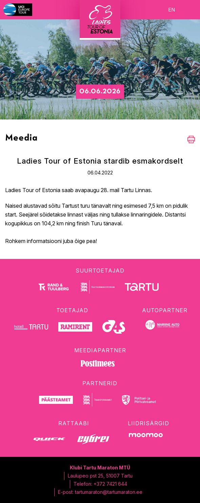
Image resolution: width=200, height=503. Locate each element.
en (171, 9)
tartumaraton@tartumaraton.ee (108, 492)
